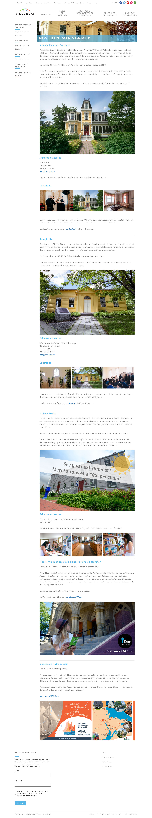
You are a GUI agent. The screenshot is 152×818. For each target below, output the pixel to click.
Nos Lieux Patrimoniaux (130, 14)
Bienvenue (46, 14)
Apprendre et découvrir (109, 14)
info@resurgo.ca (47, 171)
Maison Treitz (22, 54)
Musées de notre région (23, 74)
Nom (17, 771)
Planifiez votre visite (25, 3)
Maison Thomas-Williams (23, 26)
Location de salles (43, 3)
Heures (104, 752)
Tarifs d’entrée (107, 762)
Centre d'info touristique (74, 3)
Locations (18, 35)
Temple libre (21, 41)
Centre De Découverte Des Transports (85, 13)
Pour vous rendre (108, 757)
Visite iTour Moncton (21, 65)
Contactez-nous (93, 3)
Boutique (57, 3)
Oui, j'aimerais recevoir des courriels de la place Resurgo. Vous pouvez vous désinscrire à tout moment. (33, 793)
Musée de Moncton (62, 13)
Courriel (19, 781)
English (114, 3)
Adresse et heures (22, 32)
